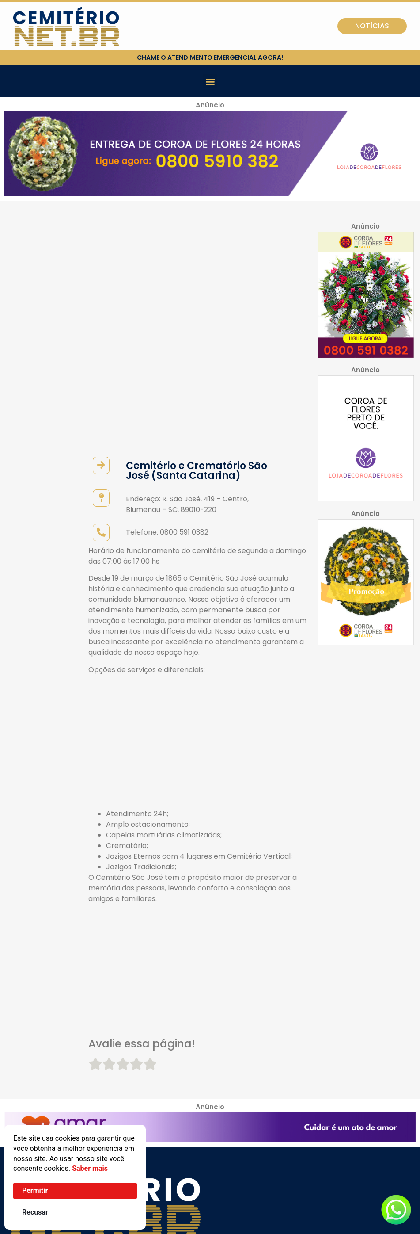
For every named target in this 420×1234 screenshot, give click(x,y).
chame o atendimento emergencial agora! (210, 57)
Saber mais (90, 1168)
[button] (210, 81)
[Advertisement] (198, 533)
